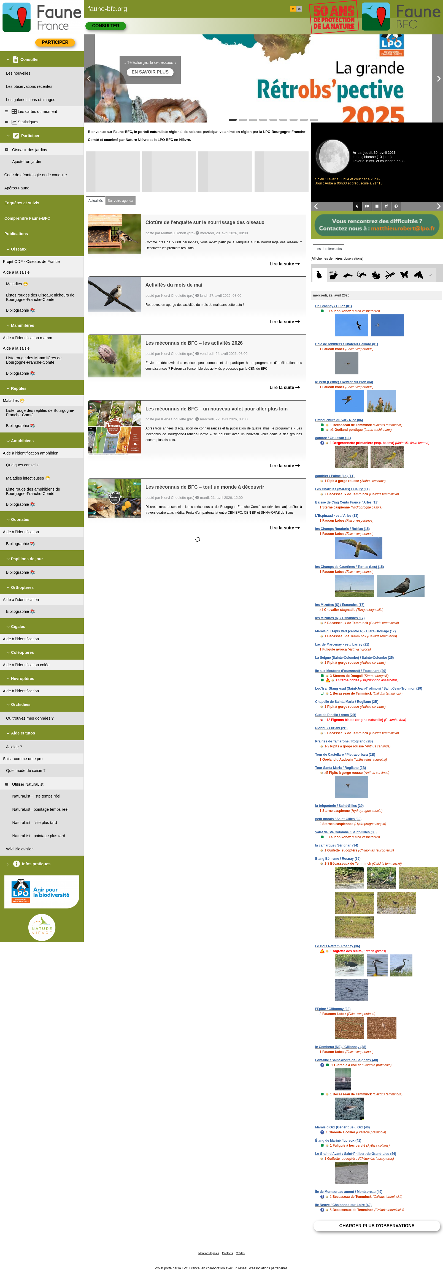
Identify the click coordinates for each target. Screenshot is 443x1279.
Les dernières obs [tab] (328, 249)
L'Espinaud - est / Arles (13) (336, 516)
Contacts (227, 1253)
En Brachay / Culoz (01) (333, 306)
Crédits (240, 1253)
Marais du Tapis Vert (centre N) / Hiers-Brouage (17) (355, 631)
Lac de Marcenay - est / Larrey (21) (342, 644)
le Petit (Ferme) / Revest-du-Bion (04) (344, 382)
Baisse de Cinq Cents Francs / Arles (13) (347, 502)
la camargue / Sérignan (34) (336, 845)
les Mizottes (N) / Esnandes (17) (339, 618)
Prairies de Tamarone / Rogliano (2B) (344, 741)
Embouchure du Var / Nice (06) (339, 420)
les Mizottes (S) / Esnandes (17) (339, 605)
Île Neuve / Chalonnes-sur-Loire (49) (343, 1205)
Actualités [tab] (95, 201)
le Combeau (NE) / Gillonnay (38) (340, 1047)
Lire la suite (285, 264)
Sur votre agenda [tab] (120, 201)
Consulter (105, 25)
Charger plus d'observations (376, 1225)
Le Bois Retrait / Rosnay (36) (337, 946)
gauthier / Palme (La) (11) (335, 476)
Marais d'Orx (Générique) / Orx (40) (342, 1127)
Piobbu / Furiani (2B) (331, 728)
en (299, 8)
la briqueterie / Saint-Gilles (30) (339, 806)
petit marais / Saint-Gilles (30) (338, 819)
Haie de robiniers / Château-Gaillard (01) (346, 344)
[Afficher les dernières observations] (337, 258)
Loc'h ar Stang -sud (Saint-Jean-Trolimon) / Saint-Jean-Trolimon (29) (368, 688)
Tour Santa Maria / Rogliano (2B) (340, 768)
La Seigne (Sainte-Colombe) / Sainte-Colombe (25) (354, 658)
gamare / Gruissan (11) (333, 438)
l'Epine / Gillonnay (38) (332, 1009)
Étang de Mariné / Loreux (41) (338, 1140)
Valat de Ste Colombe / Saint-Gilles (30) (346, 832)
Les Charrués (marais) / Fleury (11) (342, 489)
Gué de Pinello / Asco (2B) (335, 715)
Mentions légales (208, 1253)
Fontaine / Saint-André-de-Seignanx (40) (346, 1060)
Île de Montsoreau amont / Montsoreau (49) (348, 1192)
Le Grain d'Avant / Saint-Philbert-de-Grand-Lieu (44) (355, 1154)
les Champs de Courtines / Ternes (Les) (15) (349, 567)
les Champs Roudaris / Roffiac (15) (342, 529)
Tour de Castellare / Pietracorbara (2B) (345, 754)
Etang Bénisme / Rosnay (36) (338, 859)
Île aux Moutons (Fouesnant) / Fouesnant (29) (350, 671)
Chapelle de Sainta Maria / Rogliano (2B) (346, 702)
